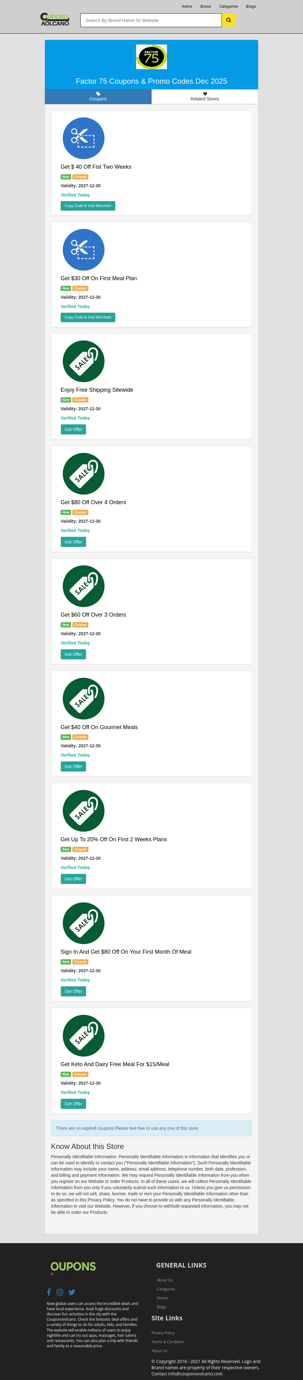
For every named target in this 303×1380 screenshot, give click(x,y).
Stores (205, 6)
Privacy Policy (163, 1333)
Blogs (251, 6)
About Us (165, 1280)
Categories (228, 6)
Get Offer (73, 429)
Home (187, 6)
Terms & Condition (168, 1341)
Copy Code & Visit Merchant (88, 206)
